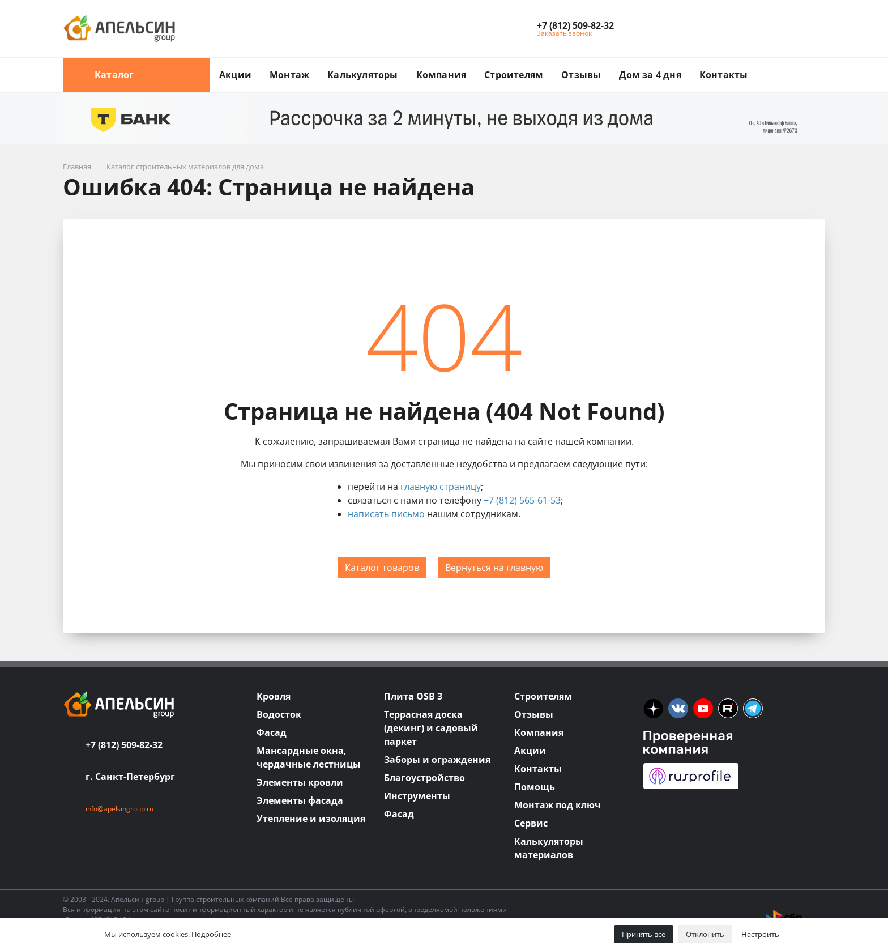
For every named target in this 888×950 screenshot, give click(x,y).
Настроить (760, 934)
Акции (235, 75)
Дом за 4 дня (650, 75)
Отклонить (705, 934)
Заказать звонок (564, 33)
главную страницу (440, 486)
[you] (703, 708)
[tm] (753, 708)
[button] (575, 25)
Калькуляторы (362, 75)
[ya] (653, 708)
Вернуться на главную (494, 567)
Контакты (723, 75)
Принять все (643, 934)
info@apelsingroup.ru (119, 808)
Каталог (136, 75)
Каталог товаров (382, 567)
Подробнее (211, 934)
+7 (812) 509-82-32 (124, 745)
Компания (441, 75)
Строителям (513, 75)
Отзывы (581, 75)
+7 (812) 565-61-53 (522, 500)
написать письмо (386, 514)
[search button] (820, 64)
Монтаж (289, 75)
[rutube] (728, 708)
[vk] (678, 708)
